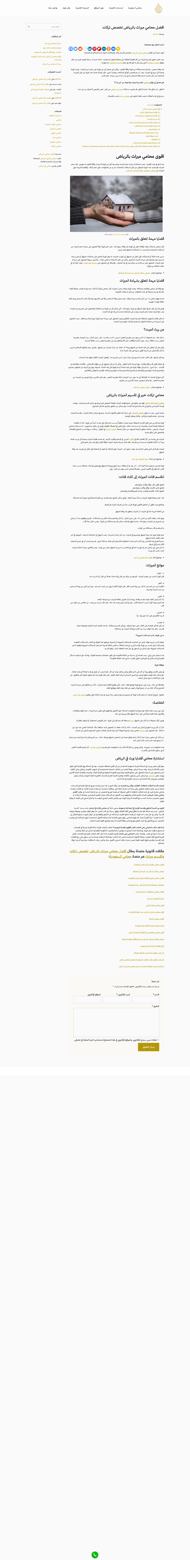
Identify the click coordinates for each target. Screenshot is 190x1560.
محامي (143, 107)
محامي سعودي (54, 182)
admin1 (154, 35)
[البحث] (46, 26)
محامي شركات (55, 189)
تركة (123, 335)
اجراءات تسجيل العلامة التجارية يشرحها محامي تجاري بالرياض (138, 1419)
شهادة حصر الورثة (145, 361)
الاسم (156, 1452)
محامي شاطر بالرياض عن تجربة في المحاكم (130, 370)
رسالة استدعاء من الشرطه (50, 77)
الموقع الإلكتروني (94, 1452)
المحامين (100, 1139)
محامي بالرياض (54, 162)
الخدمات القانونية (90, 73)
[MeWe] (104, 53)
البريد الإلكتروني (123, 1452)
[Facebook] (71, 53)
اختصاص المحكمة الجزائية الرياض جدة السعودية (143, 1310)
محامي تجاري (55, 169)
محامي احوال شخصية (52, 155)
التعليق (155, 1469)
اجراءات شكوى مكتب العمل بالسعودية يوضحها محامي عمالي (138, 1410)
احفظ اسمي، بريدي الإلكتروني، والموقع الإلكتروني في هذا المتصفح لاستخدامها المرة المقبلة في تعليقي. (115, 1523)
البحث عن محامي (110, 116)
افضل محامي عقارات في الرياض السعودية (146, 1282)
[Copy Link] (118, 53)
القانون (126, 623)
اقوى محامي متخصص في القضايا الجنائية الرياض (143, 1374)
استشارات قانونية (118, 7)
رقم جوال (63, 7)
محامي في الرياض (43, 218)
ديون (127, 1049)
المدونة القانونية (80, 7)
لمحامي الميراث (86, 1098)
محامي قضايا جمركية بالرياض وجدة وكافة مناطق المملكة (140, 1383)
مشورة (129, 1069)
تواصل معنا (48, 7)
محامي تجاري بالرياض (46, 206)
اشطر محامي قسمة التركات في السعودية (147, 1364)
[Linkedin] (90, 53)
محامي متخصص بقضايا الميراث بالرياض (109, 248)
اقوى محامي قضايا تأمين (153, 1337)
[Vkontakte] (113, 53)
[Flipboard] (99, 53)
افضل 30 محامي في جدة (140, 809)
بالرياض (114, 315)
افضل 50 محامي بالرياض (38, 93)
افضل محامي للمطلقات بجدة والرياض (147, 1319)
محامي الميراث (75, 609)
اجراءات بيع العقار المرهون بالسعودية (45, 58)
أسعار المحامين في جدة (137, 658)
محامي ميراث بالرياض (136, 58)
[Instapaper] (85, 53)
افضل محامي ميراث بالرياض (107, 1268)
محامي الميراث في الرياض (153, 563)
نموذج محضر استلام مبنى (50, 51)
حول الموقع (99, 7)
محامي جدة (56, 175)
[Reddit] (80, 53)
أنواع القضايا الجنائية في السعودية (150, 1392)
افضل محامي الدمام (155, 1355)
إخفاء (148, 142)
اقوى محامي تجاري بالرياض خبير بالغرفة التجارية (143, 1346)
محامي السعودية (139, 7)
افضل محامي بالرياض (44, 199)
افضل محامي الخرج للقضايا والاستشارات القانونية (143, 1301)
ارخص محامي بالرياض (138, 545)
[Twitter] (75, 53)
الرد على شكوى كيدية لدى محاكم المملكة (146, 1401)
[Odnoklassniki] (109, 53)
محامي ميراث (119, 131)
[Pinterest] (94, 53)
